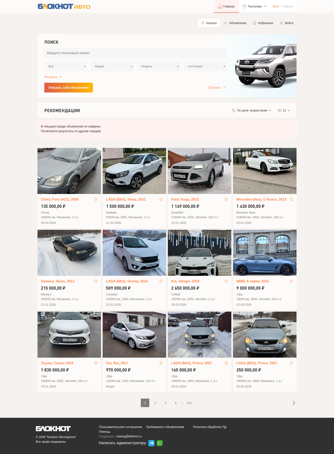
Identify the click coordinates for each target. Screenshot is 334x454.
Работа (288, 6)
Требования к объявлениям (165, 427)
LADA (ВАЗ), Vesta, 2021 (126, 199)
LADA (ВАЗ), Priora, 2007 (191, 363)
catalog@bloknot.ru (129, 436)
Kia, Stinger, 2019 (185, 281)
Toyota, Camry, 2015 (57, 363)
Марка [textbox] (99, 66)
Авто (275, 6)
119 (188, 403)
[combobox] (65, 66)
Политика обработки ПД (209, 427)
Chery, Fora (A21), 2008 (60, 199)
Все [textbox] (51, 66)
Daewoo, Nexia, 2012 (57, 281)
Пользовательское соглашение (120, 427)
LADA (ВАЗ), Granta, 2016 (127, 281)
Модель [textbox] (146, 66)
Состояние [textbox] (195, 66)
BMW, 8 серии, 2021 (252, 281)
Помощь (104, 431)
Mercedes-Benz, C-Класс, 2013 (261, 199)
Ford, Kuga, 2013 (185, 199)
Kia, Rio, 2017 (117, 363)
